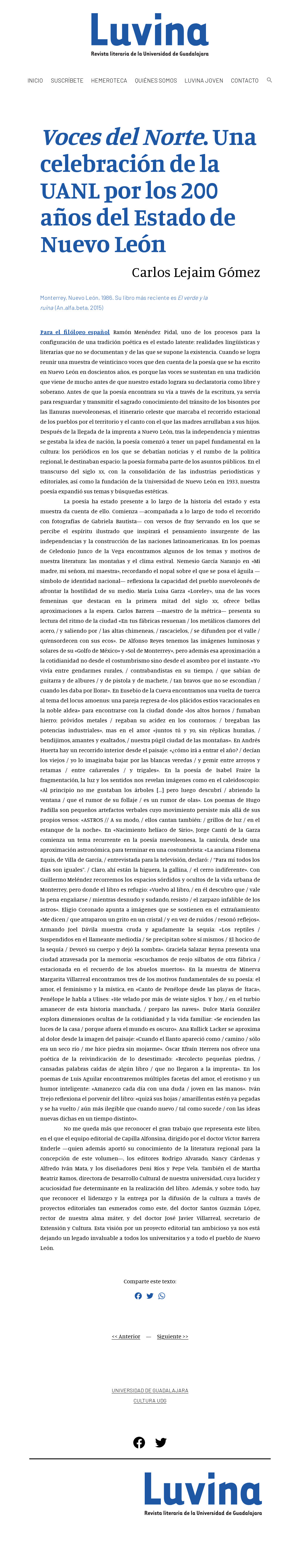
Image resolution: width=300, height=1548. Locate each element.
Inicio (35, 80)
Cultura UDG (150, 1400)
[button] (269, 80)
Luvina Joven (204, 80)
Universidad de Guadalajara (150, 1390)
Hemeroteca (109, 80)
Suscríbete (67, 80)
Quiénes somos (156, 80)
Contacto (245, 80)
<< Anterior (126, 1336)
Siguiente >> (172, 1336)
